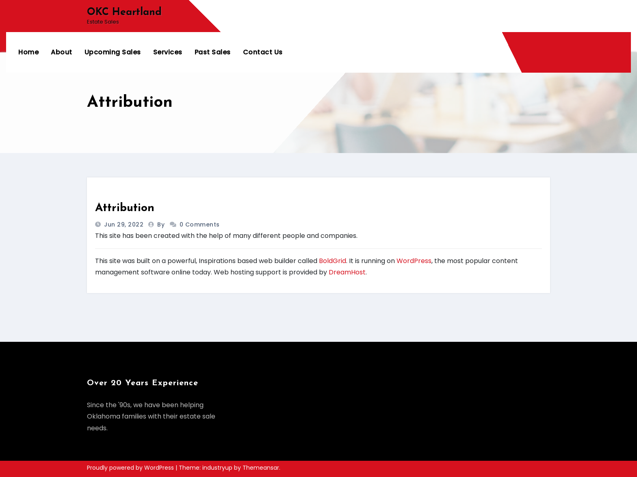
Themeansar (261, 468)
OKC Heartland (124, 12)
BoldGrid (332, 260)
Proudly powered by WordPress (131, 468)
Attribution (124, 208)
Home (28, 52)
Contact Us (263, 52)
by (162, 224)
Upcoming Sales (112, 52)
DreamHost (347, 272)
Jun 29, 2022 (123, 224)
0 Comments (200, 224)
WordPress (413, 260)
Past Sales (213, 52)
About (61, 52)
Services (167, 52)
